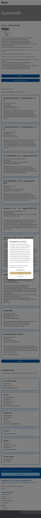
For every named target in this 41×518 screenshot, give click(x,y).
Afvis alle (20, 276)
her (23, 267)
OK (20, 273)
